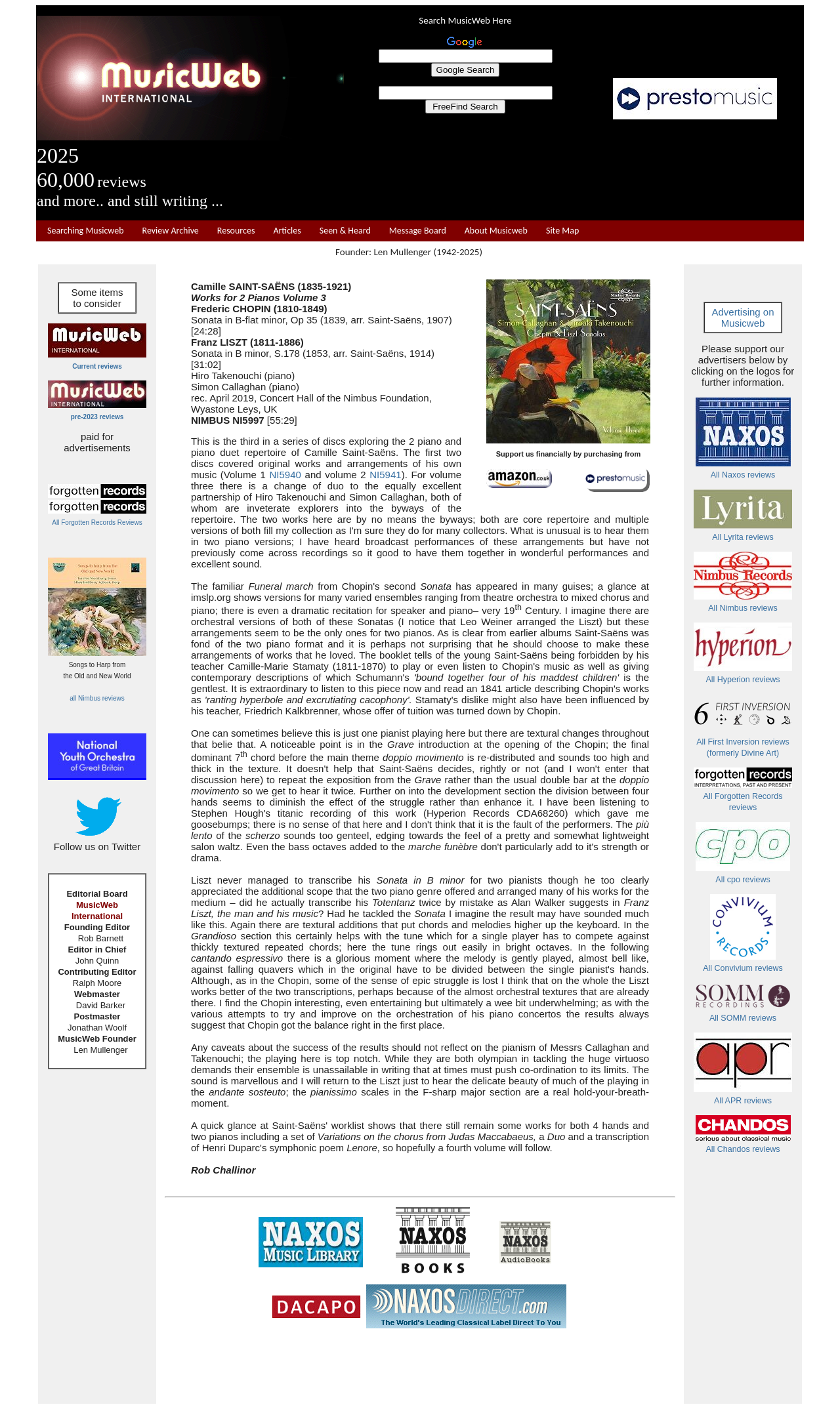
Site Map (562, 230)
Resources (236, 230)
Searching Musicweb (85, 230)
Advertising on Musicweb (742, 317)
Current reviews (97, 366)
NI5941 (385, 474)
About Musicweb (496, 230)
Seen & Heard (345, 230)
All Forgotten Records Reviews (97, 522)
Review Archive (170, 230)
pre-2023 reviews (97, 416)
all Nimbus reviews (97, 698)
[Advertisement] (574, 170)
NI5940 (285, 474)
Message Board (417, 230)
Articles (287, 230)
